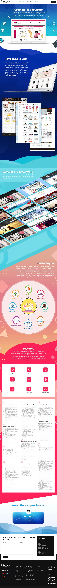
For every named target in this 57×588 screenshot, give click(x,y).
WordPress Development (30, 580)
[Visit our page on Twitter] (50, 583)
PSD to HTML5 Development (30, 574)
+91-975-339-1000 (45, 548)
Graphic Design (17, 575)
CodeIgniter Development (30, 567)
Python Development (18, 579)
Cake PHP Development (29, 566)
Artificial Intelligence (18, 566)
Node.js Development (18, 583)
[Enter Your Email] (27, 542)
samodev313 (44, 552)
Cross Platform (17, 570)
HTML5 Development (29, 570)
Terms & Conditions (40, 570)
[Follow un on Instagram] (52, 583)
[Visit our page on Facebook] (48, 583)
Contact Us (38, 567)
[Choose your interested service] (19, 549)
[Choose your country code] (8, 546)
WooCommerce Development (30, 579)
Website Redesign (29, 578)
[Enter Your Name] (10, 542)
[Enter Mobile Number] (24, 546)
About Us (38, 566)
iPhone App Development (19, 576)
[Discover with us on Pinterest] (55, 583)
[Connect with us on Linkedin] (53, 583)
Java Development (18, 580)
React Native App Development (20, 567)
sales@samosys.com (45, 544)
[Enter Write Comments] (19, 553)
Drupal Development (18, 571)
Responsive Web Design (29, 575)
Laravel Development (29, 571)
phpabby (43, 553)
